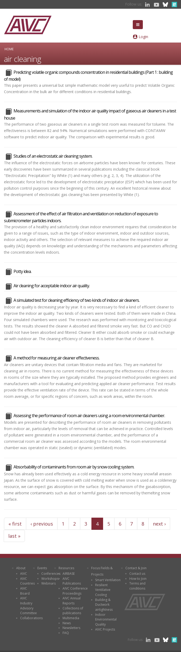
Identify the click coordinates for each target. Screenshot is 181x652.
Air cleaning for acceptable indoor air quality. (52, 286)
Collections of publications (73, 610)
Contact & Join (136, 568)
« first (15, 524)
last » (14, 536)
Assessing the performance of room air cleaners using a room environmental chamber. (89, 415)
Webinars (48, 583)
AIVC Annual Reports (72, 600)
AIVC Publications (72, 581)
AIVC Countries (27, 581)
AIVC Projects (105, 629)
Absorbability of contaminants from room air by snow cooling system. (74, 467)
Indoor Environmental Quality (106, 619)
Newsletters (71, 628)
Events (42, 568)
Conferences (50, 573)
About (20, 568)
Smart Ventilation (108, 580)
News (67, 623)
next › (159, 524)
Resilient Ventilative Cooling (103, 590)
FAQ (66, 633)
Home (9, 49)
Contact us (137, 573)
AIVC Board (25, 591)
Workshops (50, 578)
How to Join (138, 578)
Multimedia (71, 618)
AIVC (23, 573)
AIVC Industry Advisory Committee (28, 605)
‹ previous (41, 524)
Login (143, 36)
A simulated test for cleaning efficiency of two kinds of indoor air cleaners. (76, 300)
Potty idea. (22, 271)
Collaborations (31, 618)
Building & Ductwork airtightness (104, 605)
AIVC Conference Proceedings (75, 591)
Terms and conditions (137, 586)
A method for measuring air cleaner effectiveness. (56, 358)
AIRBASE (69, 573)
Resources (66, 568)
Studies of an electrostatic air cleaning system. (53, 156)
